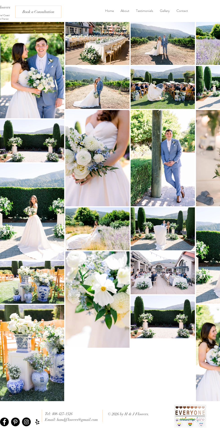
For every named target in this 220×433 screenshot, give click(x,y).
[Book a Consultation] (38, 12)
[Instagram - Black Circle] (26, 422)
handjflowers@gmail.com (77, 419)
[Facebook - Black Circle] (4, 422)
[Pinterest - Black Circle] (15, 422)
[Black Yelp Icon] (37, 422)
